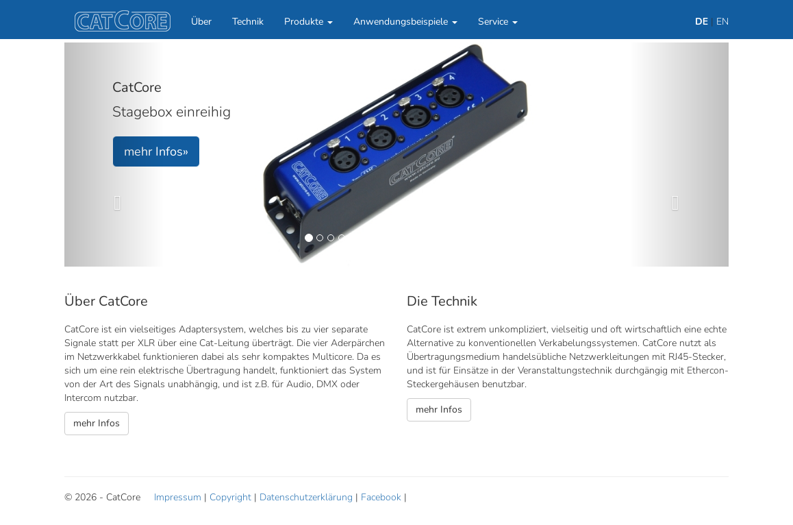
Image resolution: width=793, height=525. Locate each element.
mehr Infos (96, 423)
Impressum (177, 497)
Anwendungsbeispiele (405, 21)
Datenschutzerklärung (306, 497)
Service (498, 21)
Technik (248, 21)
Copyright (230, 497)
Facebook (381, 497)
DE (701, 21)
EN (722, 21)
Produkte (308, 21)
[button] (114, 154)
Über (201, 21)
